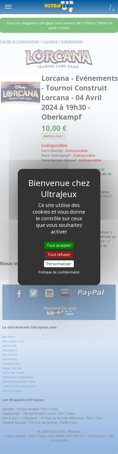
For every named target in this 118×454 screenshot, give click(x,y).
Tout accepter (59, 245)
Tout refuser (59, 254)
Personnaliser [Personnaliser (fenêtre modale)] (58, 263)
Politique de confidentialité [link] (58, 272)
